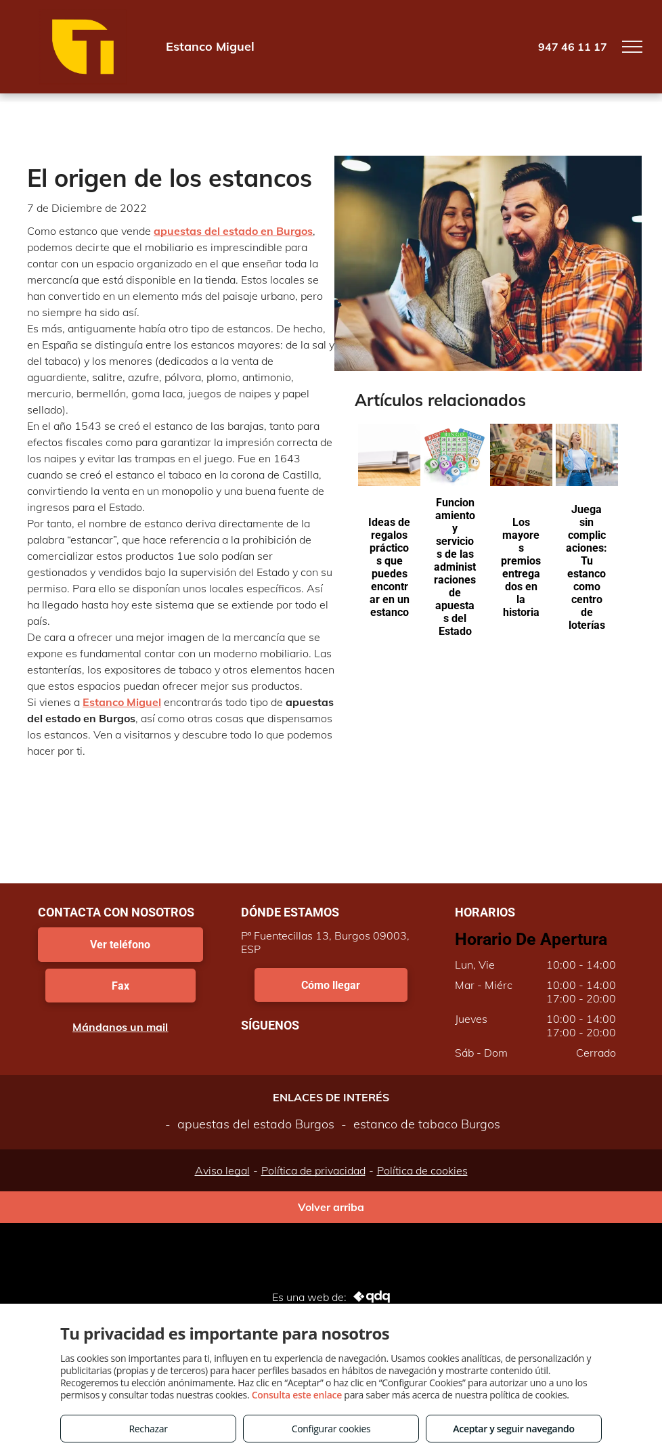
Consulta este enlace (297, 1394)
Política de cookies (422, 1170)
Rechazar (148, 1428)
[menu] (632, 46)
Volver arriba (331, 1207)
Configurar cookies (331, 1428)
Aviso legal (222, 1170)
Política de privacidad (313, 1170)
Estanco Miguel (122, 702)
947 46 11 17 (572, 46)
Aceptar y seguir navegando (513, 1428)
